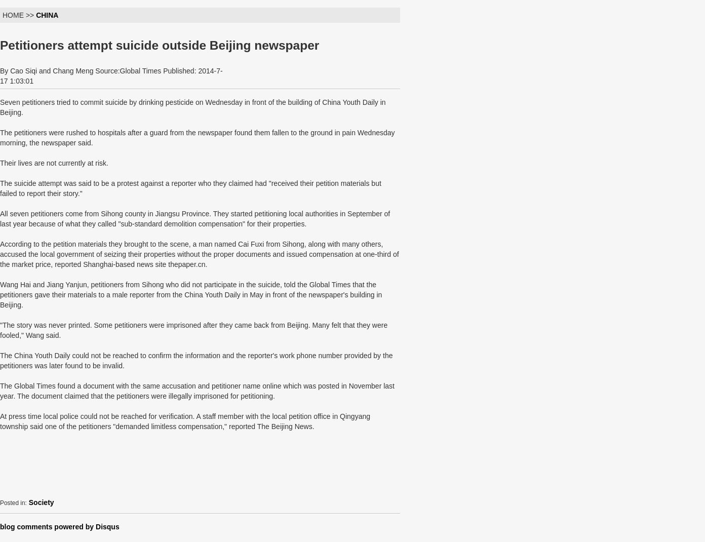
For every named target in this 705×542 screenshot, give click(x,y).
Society (41, 502)
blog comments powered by (60, 527)
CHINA (47, 15)
